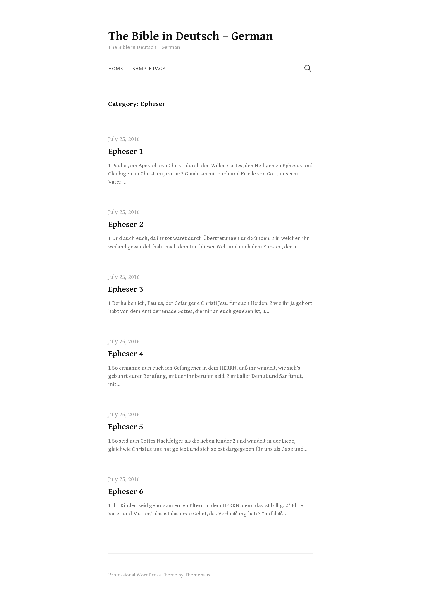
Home (115, 69)
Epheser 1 (125, 151)
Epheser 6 (125, 491)
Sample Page (148, 69)
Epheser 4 (125, 354)
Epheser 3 (125, 289)
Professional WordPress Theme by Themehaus (159, 575)
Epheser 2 (125, 224)
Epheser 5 (125, 427)
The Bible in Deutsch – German (190, 36)
